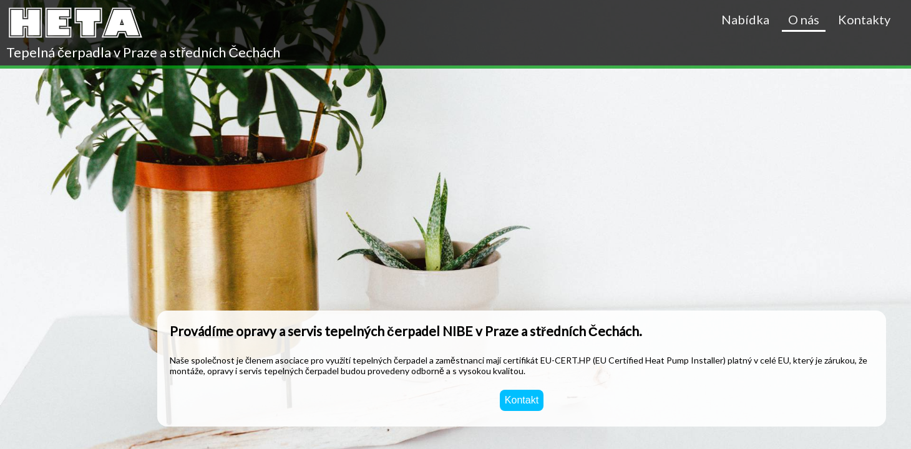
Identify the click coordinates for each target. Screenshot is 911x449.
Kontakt (521, 400)
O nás (803, 19)
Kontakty (864, 19)
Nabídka (745, 19)
